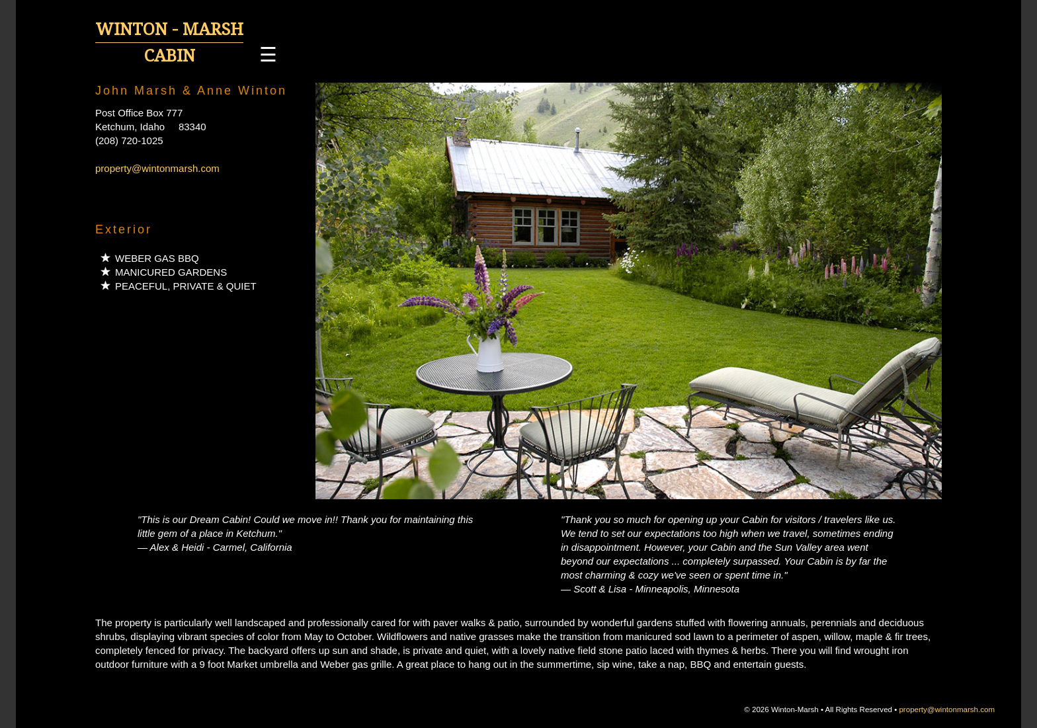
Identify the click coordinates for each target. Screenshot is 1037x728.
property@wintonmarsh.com (157, 168)
